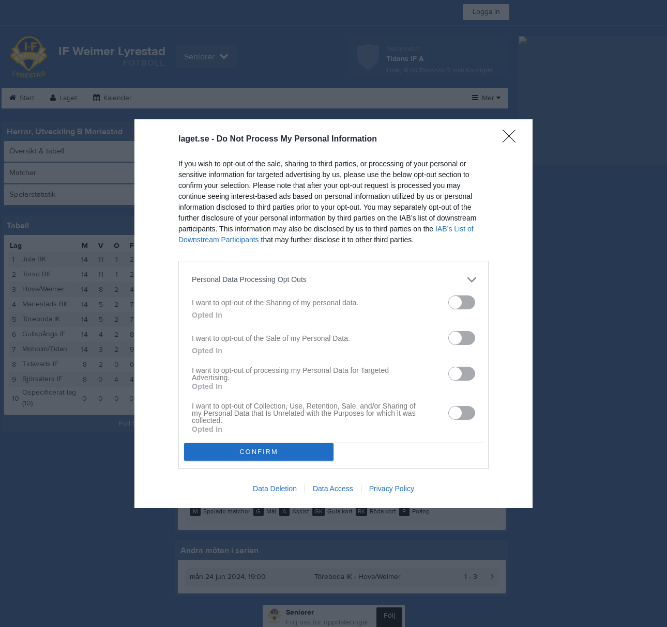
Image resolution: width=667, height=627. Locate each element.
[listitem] (333, 279)
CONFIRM (258, 452)
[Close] (512, 139)
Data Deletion (275, 488)
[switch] (461, 302)
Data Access (333, 488)
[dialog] (333, 313)
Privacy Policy (391, 488)
